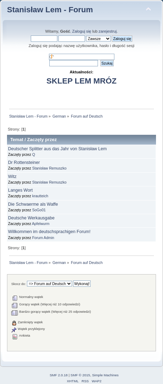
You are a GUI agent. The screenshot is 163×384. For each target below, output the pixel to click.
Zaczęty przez (42, 139)
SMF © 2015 (80, 375)
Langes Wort (20, 190)
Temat (16, 139)
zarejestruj (108, 31)
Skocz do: (18, 284)
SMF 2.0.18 (59, 375)
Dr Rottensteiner (24, 162)
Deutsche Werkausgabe (31, 218)
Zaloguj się (81, 31)
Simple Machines (105, 375)
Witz (12, 176)
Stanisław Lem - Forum (50, 9)
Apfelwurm (40, 223)
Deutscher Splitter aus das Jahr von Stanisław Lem (57, 148)
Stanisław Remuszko (49, 168)
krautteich (40, 196)
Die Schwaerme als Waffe (33, 204)
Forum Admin (43, 238)
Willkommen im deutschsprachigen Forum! (49, 231)
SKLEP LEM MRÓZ (81, 81)
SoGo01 (39, 210)
